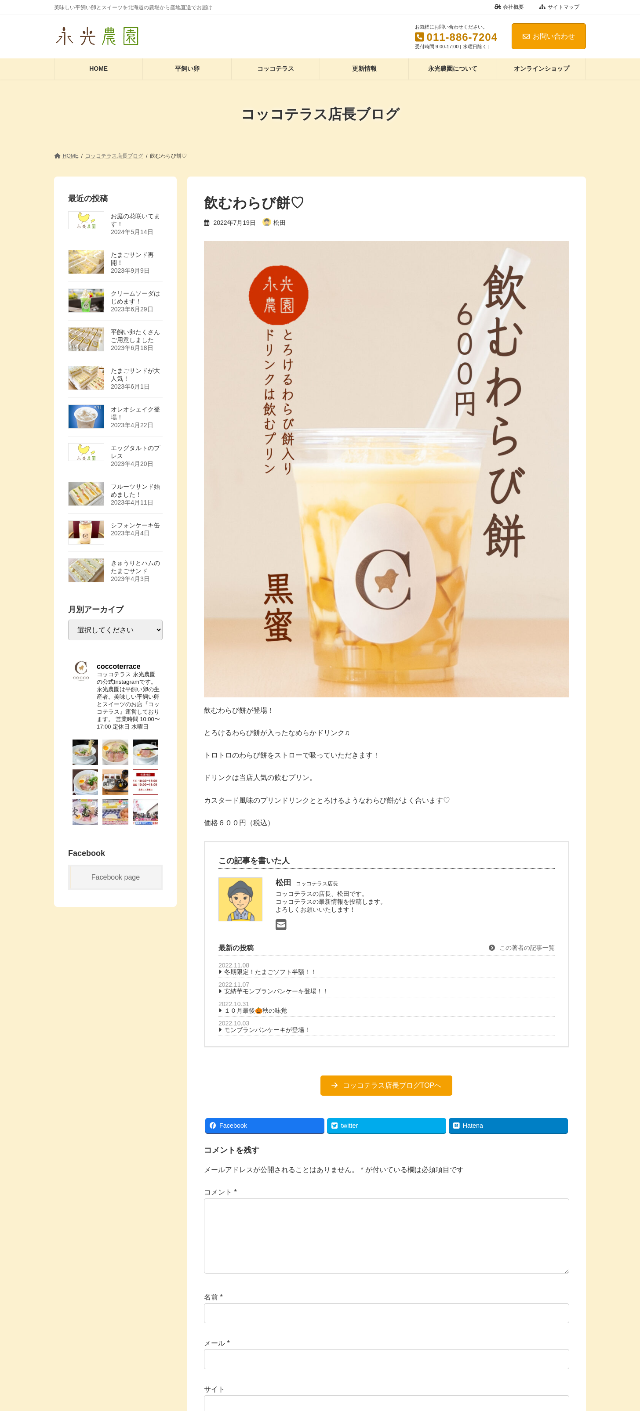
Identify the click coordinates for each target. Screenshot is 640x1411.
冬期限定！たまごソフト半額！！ (270, 971)
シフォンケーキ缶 (135, 524)
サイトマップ (559, 7)
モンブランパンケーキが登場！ (267, 1029)
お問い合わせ (549, 36)
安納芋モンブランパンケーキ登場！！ (276, 991)
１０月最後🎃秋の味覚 (255, 1010)
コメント (220, 1192)
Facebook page (115, 877)
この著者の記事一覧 (521, 947)
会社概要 (509, 7)
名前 (213, 1311)
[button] (386, 1085)
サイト (214, 1403)
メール (217, 1357)
